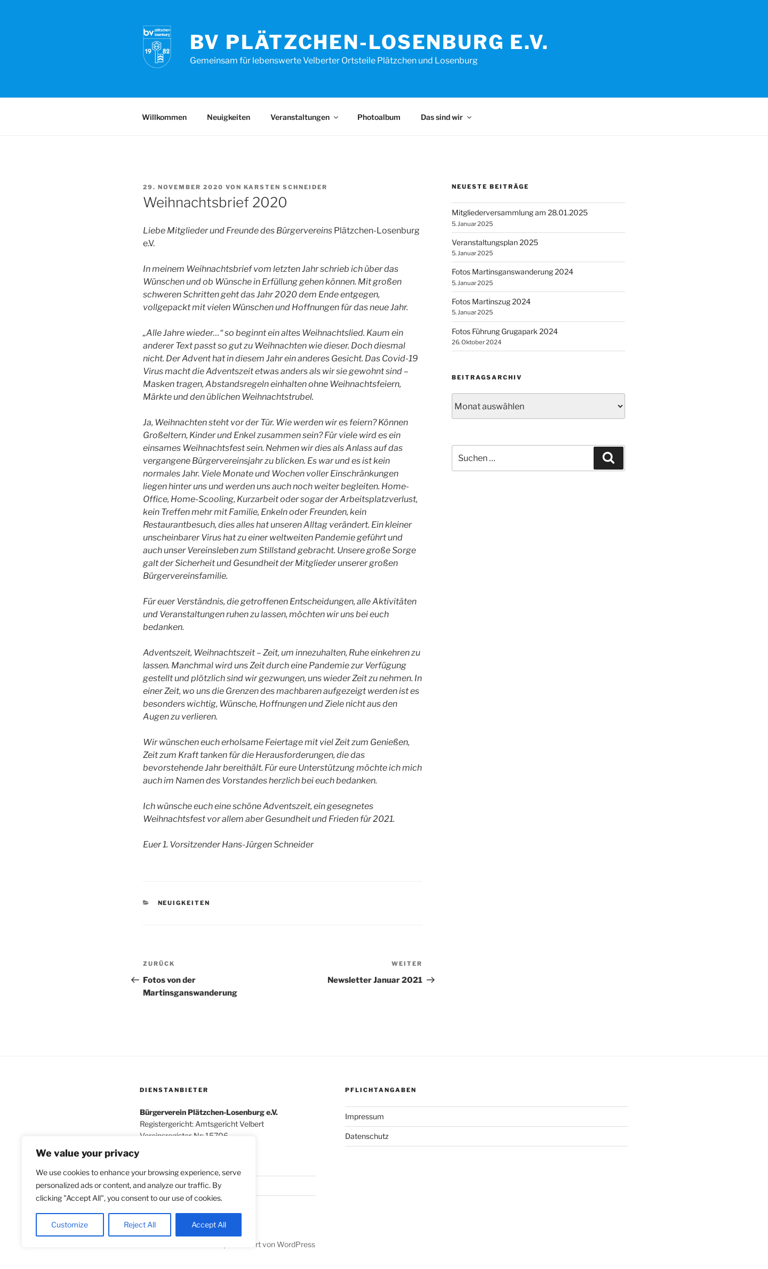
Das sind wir (447, 117)
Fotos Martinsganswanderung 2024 (512, 271)
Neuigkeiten (228, 117)
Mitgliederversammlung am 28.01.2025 (520, 212)
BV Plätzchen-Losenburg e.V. (370, 42)
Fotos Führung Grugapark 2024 (505, 331)
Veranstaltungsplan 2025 (495, 242)
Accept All (208, 1224)
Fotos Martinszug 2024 (491, 301)
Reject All (140, 1224)
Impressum (364, 1116)
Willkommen (164, 117)
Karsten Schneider (285, 187)
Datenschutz (367, 1136)
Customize (69, 1224)
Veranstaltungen (305, 117)
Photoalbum (379, 117)
